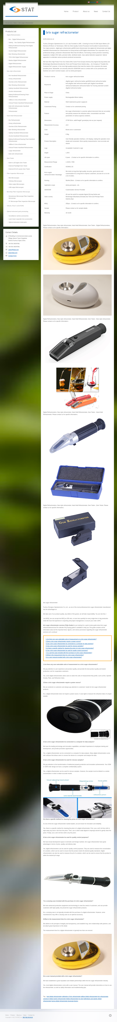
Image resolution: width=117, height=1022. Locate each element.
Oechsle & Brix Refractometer (18, 82)
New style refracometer (14, 71)
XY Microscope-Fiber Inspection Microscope (22, 201)
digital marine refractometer (57, 999)
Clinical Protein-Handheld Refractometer (21, 103)
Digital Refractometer (15, 63)
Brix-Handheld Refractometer (17, 75)
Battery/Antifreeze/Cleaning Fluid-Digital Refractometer (21, 47)
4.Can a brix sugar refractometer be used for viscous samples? (65, 646)
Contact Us (106, 11)
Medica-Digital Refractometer (17, 60)
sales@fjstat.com (13, 250)
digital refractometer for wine (74, 999)
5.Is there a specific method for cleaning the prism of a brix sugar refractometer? (70, 648)
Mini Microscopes (14, 178)
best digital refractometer (54, 996)
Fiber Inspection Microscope (15, 173)
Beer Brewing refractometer (17, 54)
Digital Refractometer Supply (17, 67)
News (96, 11)
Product (75, 11)
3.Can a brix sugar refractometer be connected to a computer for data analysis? (69, 644)
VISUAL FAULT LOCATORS (15, 206)
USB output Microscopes (16, 187)
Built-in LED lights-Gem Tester (18, 163)
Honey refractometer (15, 79)
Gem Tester (10, 158)
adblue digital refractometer (89, 996)
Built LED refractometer (16, 154)
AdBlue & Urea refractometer (17, 100)
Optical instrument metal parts (18, 222)
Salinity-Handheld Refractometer (18, 88)
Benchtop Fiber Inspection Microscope (18, 192)
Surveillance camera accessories (18, 216)
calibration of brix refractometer (71, 996)
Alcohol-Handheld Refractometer (18, 136)
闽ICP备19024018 (28, 1017)
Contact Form (12, 256)
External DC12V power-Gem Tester (19, 169)
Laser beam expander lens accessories (20, 219)
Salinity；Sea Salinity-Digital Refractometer (22, 42)
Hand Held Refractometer (14, 116)
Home (66, 11)
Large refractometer (15, 151)
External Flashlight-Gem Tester (18, 166)
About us (86, 11)
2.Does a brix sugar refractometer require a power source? (63, 641)
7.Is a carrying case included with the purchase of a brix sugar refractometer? (69, 653)
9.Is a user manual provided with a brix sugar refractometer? (64, 657)
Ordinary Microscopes (15, 181)
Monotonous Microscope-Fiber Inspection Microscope (21, 197)
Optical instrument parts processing (17, 211)
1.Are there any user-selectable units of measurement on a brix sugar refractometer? (71, 639)
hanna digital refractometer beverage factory (65, 1001)
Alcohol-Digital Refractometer (17, 51)
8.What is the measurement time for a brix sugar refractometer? (65, 655)
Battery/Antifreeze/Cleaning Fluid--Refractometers (19, 95)
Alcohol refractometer (15, 91)
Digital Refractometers (13, 35)
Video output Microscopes (16, 184)
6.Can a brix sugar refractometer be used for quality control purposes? (67, 650)
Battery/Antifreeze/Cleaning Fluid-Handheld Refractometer (22, 140)
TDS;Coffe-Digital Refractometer (18, 57)
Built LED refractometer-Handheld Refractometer (19, 107)
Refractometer (13, 111)
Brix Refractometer (14, 120)
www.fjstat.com (12, 253)
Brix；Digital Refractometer (17, 39)
